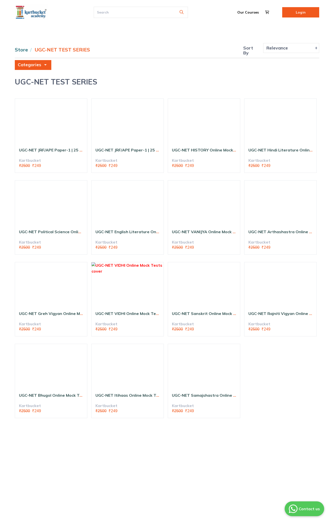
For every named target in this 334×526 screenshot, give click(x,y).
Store (21, 50)
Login (300, 12)
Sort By (248, 50)
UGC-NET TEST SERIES (62, 50)
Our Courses (248, 12)
